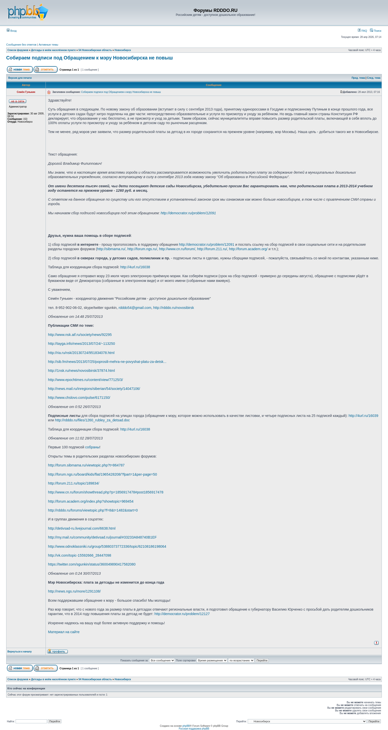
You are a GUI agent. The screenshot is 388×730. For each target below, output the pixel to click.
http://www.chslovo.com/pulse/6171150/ (79, 398)
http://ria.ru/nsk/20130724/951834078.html (81, 353)
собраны (92, 447)
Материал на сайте (64, 632)
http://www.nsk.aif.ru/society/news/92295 (80, 335)
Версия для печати (20, 78)
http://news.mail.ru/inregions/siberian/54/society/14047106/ (94, 389)
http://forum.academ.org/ (248, 249)
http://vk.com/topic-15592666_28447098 (79, 555)
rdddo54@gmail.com (135, 308)
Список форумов (17, 50)
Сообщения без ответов (21, 44)
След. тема (373, 78)
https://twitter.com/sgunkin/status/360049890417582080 (92, 564)
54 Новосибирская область (95, 50)
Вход (12, 30)
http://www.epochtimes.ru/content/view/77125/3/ (85, 380)
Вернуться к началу (19, 651)
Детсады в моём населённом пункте (53, 50)
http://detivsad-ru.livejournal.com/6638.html (82, 528)
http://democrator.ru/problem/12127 (182, 614)
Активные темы (48, 44)
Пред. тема (358, 78)
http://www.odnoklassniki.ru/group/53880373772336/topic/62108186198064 (107, 546)
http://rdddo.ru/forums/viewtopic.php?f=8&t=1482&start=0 (93, 510)
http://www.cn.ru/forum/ (177, 249)
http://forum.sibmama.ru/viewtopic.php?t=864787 (86, 465)
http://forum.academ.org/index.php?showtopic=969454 (90, 501)
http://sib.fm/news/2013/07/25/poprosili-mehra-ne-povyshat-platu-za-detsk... (107, 362)
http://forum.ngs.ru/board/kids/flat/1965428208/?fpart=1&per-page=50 (102, 474)
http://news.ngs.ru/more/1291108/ (74, 591)
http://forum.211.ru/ (212, 249)
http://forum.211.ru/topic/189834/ (73, 483)
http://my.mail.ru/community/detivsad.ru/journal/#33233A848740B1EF (102, 537)
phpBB (186, 726)
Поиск (375, 30)
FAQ (362, 30)
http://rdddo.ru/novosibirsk (173, 308)
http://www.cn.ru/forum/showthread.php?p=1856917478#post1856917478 (105, 492)
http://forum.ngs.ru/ (142, 249)
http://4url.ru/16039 (363, 416)
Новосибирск (123, 50)
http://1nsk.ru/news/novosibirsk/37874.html (81, 371)
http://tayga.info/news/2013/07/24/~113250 (81, 344)
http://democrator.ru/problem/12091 (188, 213)
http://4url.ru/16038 (135, 267)
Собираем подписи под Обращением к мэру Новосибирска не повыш (89, 57)
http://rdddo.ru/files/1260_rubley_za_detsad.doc (92, 420)
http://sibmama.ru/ (111, 249)
